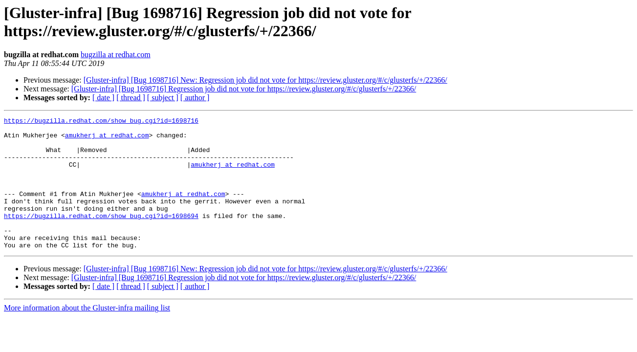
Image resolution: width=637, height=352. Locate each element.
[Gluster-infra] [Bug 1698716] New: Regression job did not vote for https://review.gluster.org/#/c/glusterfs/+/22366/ (265, 80)
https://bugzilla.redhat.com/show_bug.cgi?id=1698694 (101, 236)
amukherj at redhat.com (107, 139)
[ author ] (195, 97)
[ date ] (103, 97)
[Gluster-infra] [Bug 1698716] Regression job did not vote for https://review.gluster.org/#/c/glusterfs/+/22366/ (243, 89)
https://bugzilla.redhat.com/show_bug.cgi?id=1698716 (101, 121)
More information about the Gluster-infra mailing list (87, 334)
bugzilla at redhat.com (116, 54)
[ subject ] (162, 97)
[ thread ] (130, 97)
